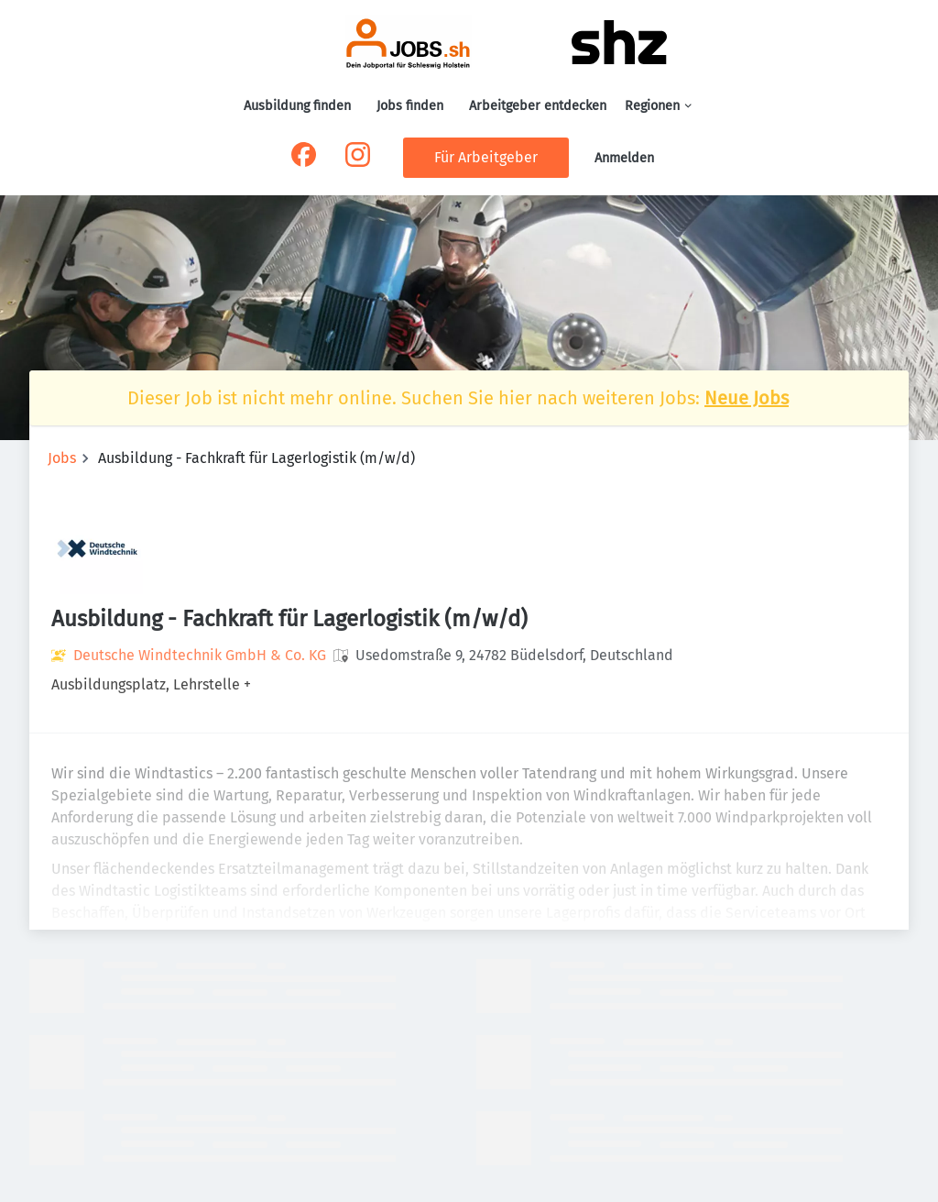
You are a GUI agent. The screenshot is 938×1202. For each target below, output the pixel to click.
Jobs (62, 458)
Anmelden (624, 158)
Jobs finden (409, 106)
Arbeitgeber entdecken (537, 106)
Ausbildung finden (297, 106)
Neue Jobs (746, 398)
